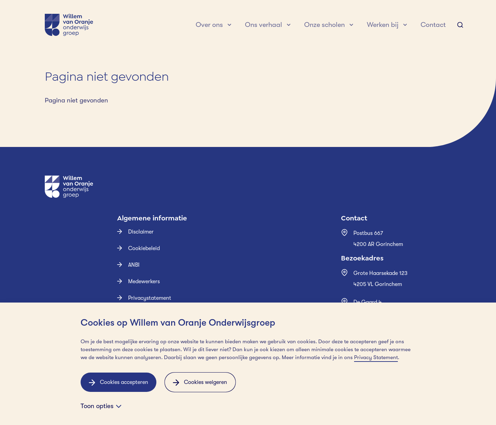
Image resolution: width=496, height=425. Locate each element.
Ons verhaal (263, 25)
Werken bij (383, 25)
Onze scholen (324, 25)
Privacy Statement (376, 357)
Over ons (209, 25)
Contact (433, 25)
